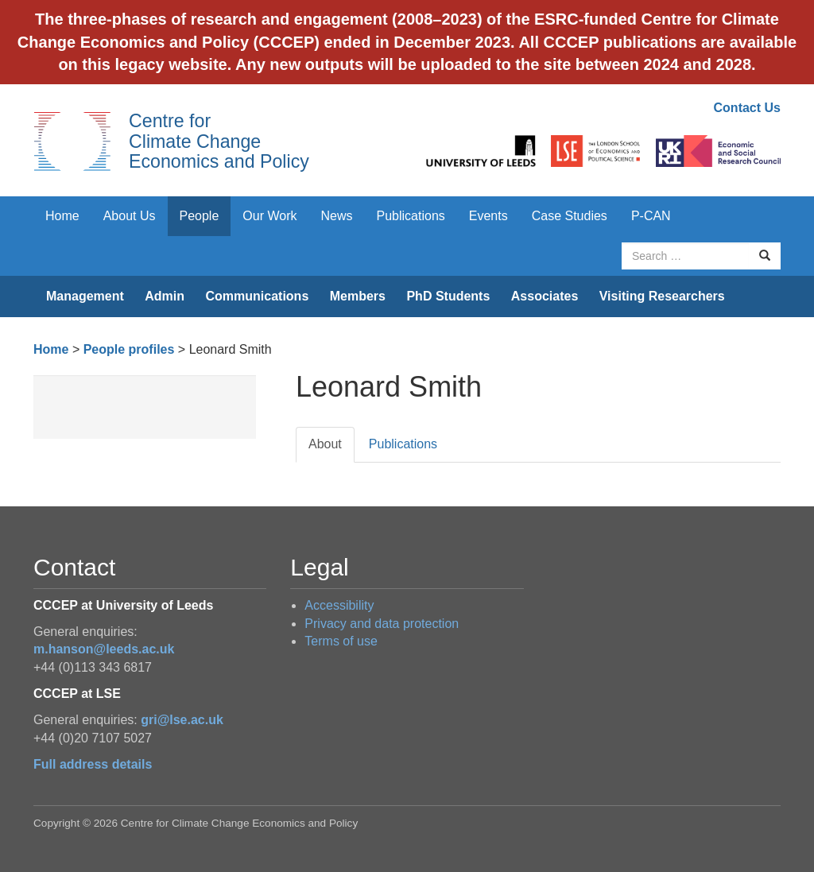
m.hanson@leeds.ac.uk (103, 649)
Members (358, 296)
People (199, 216)
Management (85, 296)
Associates (545, 296)
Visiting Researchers (662, 296)
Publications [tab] (403, 444)
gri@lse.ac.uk (182, 720)
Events (488, 216)
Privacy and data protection (381, 623)
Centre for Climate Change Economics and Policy (219, 141)
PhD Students (448, 296)
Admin (164, 296)
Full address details (92, 764)
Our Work (269, 216)
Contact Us (747, 107)
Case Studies (569, 216)
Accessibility (339, 605)
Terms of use (341, 641)
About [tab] (325, 444)
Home (62, 216)
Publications (411, 216)
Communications (256, 296)
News (336, 216)
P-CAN (651, 216)
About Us (129, 216)
